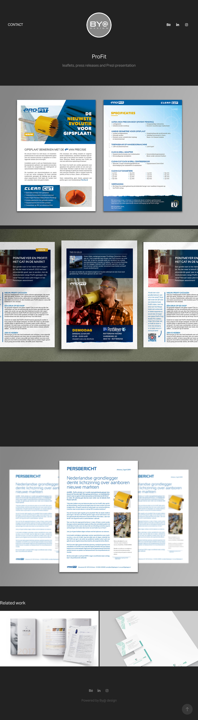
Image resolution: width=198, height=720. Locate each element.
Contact (15, 24)
